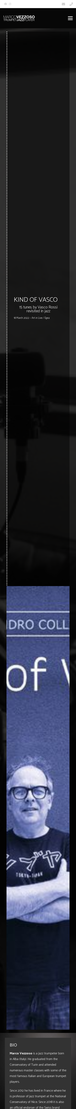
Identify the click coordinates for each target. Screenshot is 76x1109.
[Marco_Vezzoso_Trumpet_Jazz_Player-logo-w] (19, 18)
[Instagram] (10, 4)
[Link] (63, 4)
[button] (70, 18)
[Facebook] (5, 4)
